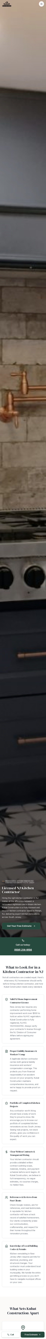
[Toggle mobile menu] (41, 4)
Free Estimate (33, 1334)
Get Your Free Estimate (21, 926)
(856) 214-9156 (23, 949)
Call (10, 1334)
